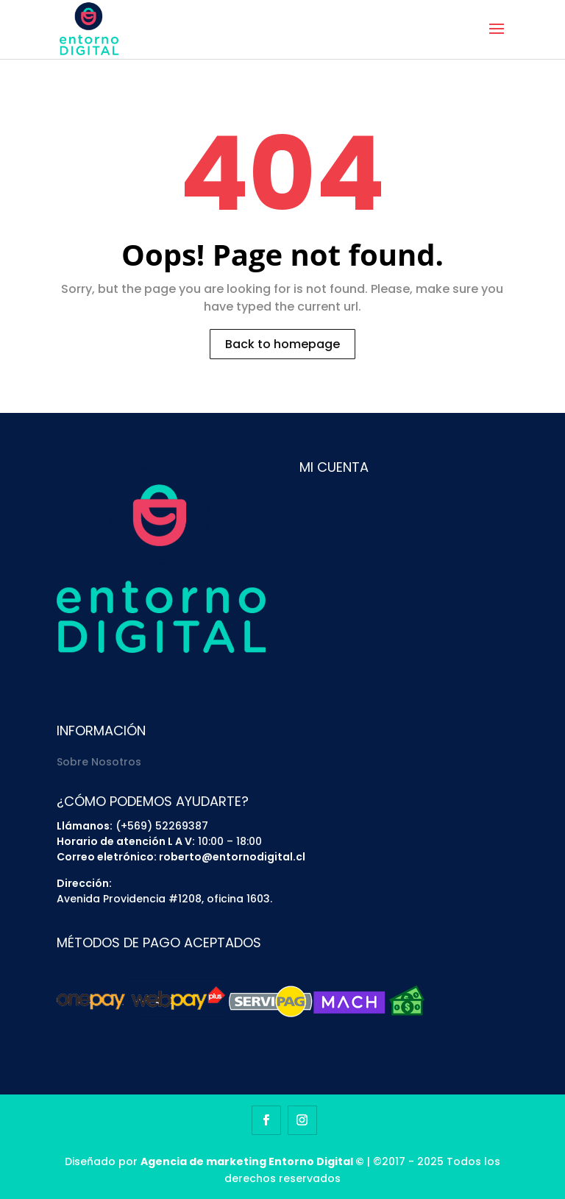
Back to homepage (282, 344)
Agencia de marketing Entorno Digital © (252, 1161)
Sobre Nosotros (99, 761)
